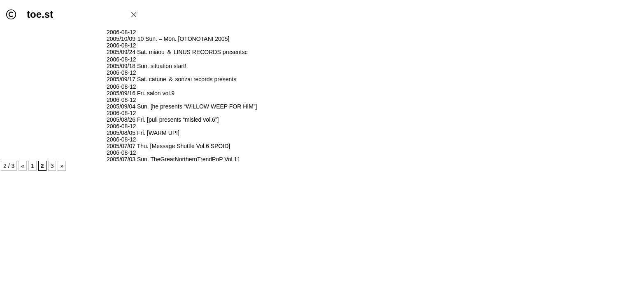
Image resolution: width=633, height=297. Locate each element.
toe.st (40, 14)
